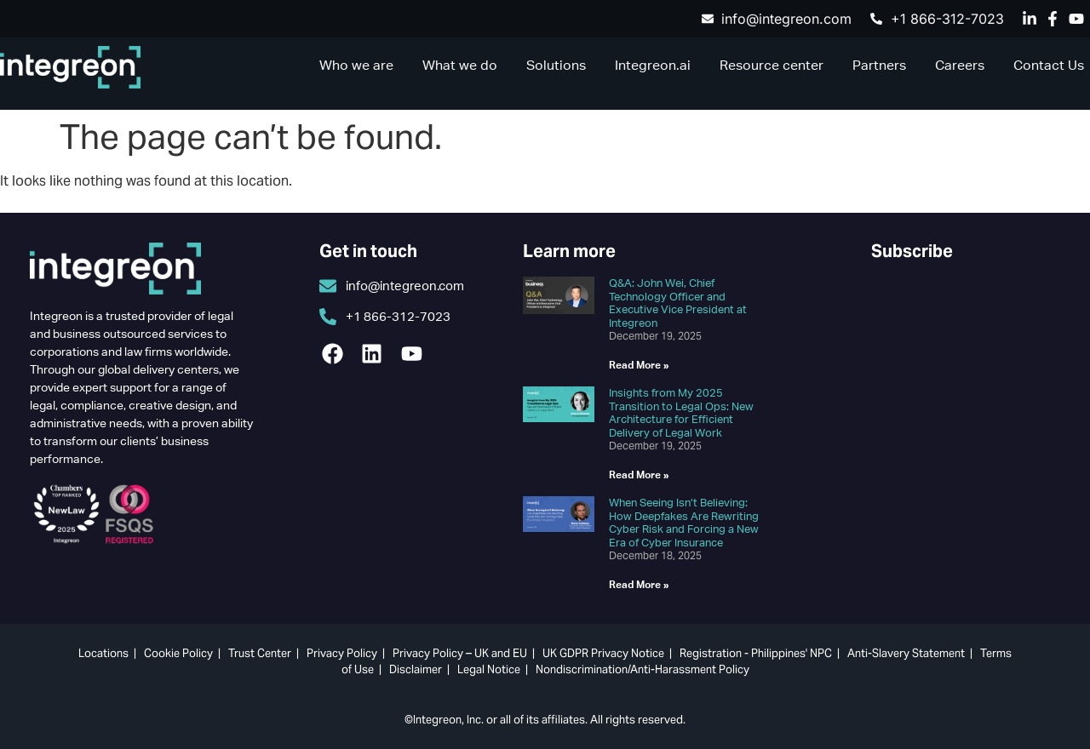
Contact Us (1048, 65)
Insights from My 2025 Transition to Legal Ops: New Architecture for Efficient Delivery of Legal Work (681, 412)
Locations (103, 653)
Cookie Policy (178, 653)
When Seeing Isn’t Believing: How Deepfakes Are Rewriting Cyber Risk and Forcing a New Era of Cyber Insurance (684, 522)
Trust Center (259, 653)
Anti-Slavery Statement (906, 653)
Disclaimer (415, 669)
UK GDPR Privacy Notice (603, 653)
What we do (459, 65)
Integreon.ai (653, 65)
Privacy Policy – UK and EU (460, 653)
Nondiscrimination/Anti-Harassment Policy (642, 669)
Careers (959, 65)
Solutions (556, 65)
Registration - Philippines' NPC (756, 653)
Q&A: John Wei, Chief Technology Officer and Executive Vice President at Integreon (678, 303)
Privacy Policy (342, 653)
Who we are (356, 65)
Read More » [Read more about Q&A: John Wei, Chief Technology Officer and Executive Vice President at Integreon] (639, 364)
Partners (879, 65)
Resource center (771, 65)
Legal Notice (488, 669)
